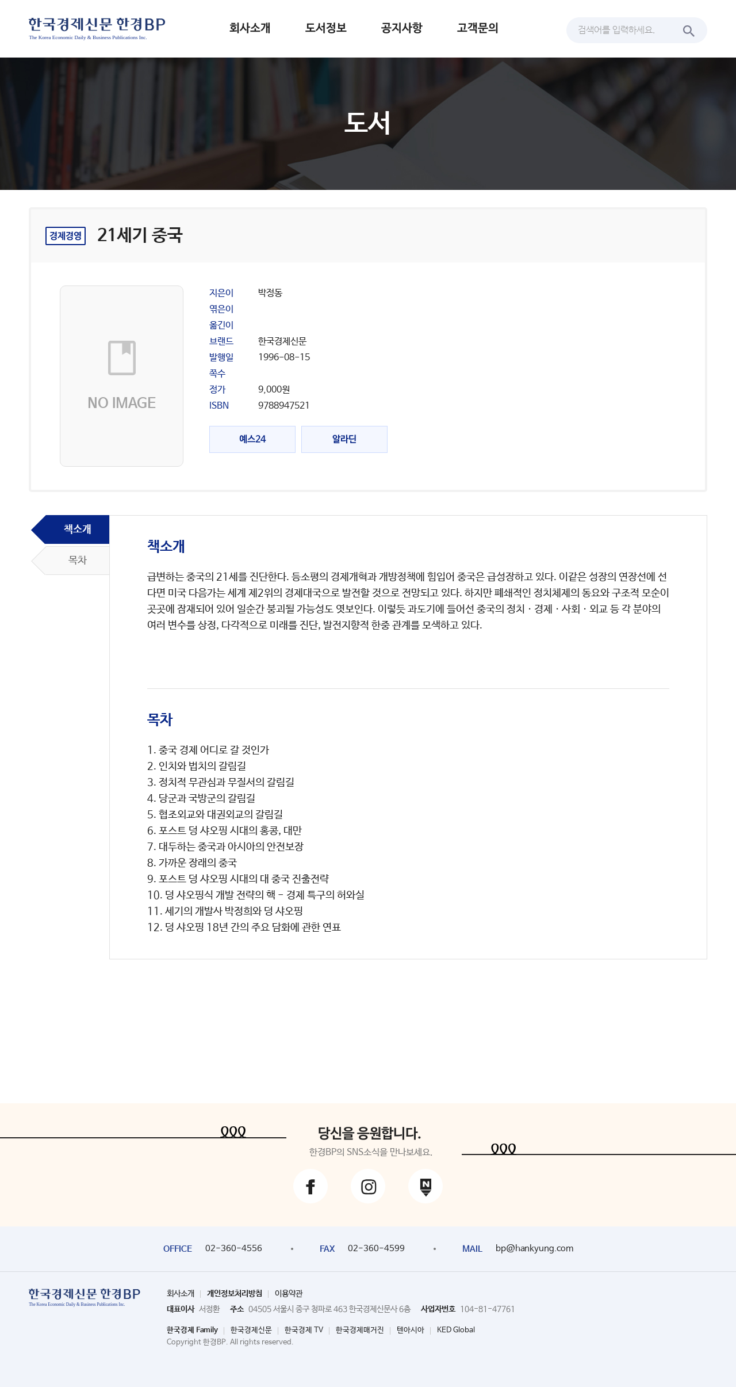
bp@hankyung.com (534, 1248)
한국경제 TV (304, 1330)
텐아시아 (410, 1330)
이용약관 (288, 1293)
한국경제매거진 (360, 1330)
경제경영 (65, 236)
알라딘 (344, 439)
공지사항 (402, 28)
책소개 (77, 529)
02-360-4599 (376, 1248)
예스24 (252, 439)
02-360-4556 (233, 1248)
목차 (77, 560)
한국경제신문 (251, 1330)
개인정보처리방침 (234, 1293)
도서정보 (326, 28)
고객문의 (478, 28)
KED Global (456, 1330)
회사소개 (250, 28)
